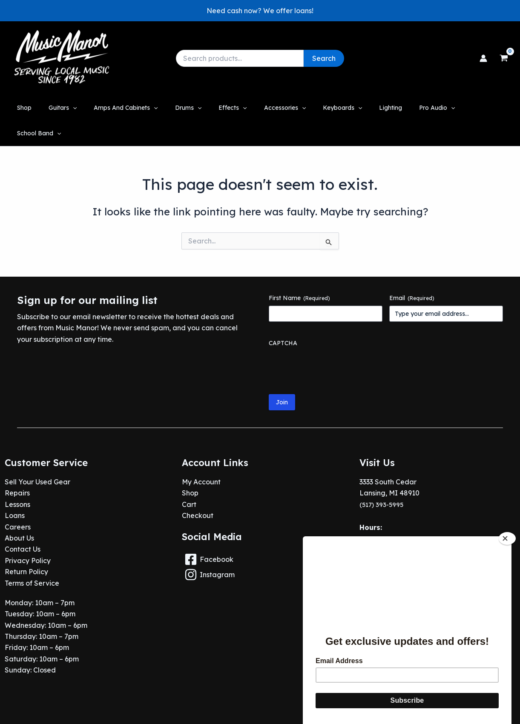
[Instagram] (260, 549)
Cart (189, 479)
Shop (190, 468)
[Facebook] (260, 533)
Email (411, 272)
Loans (15, 490)
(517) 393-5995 (382, 479)
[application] (84, 107)
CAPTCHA (283, 317)
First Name (299, 272)
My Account (201, 456)
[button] (260, 10)
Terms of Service (32, 557)
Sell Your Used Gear (37, 456)
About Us (19, 512)
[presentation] (333, 341)
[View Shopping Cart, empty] (503, 58)
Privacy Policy (28, 535)
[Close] (507, 513)
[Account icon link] (483, 58)
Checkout (197, 490)
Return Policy (26, 546)
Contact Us (22, 524)
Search (324, 58)
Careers (18, 501)
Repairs (17, 468)
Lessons (17, 479)
